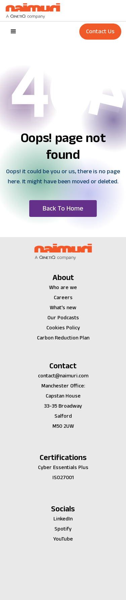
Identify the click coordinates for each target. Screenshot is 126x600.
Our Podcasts (63, 318)
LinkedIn (63, 519)
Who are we (63, 287)
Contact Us (100, 31)
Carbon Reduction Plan (63, 338)
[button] (13, 31)
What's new (63, 308)
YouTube (63, 539)
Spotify (63, 529)
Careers (63, 298)
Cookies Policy (63, 328)
